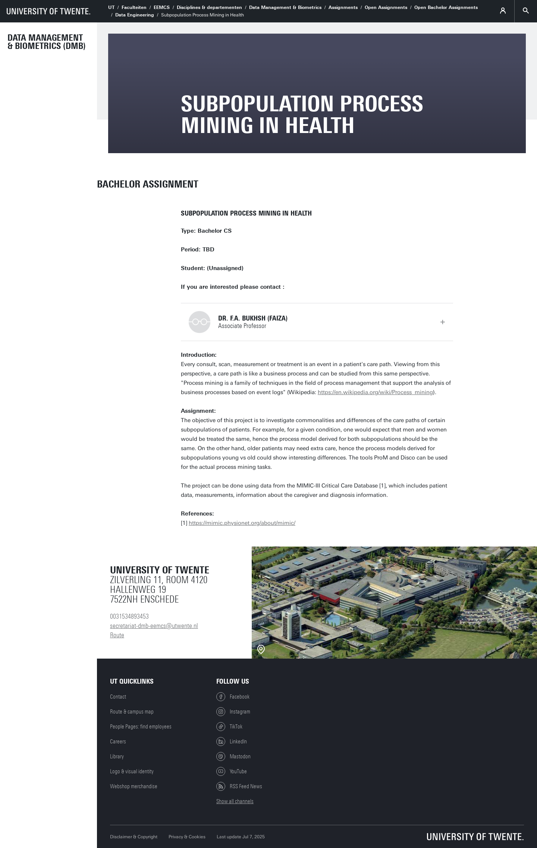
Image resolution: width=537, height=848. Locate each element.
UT (111, 7)
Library (117, 756)
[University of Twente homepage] (48, 11)
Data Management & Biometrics (285, 7)
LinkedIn (231, 741)
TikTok (229, 726)
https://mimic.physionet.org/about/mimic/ (242, 523)
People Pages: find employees (141, 726)
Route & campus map (132, 711)
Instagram (233, 711)
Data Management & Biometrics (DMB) (46, 42)
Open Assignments (386, 7)
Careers (118, 741)
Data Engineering (134, 15)
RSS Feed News (239, 786)
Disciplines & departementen (209, 7)
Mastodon (233, 756)
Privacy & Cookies (187, 836)
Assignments (343, 7)
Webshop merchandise (133, 786)
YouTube (231, 771)
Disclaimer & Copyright (133, 836)
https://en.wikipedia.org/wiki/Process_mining (375, 392)
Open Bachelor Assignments (446, 7)
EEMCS (162, 7)
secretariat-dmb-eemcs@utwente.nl (154, 626)
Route (117, 635)
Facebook (232, 696)
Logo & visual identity (132, 771)
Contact (118, 696)
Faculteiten (134, 7)
